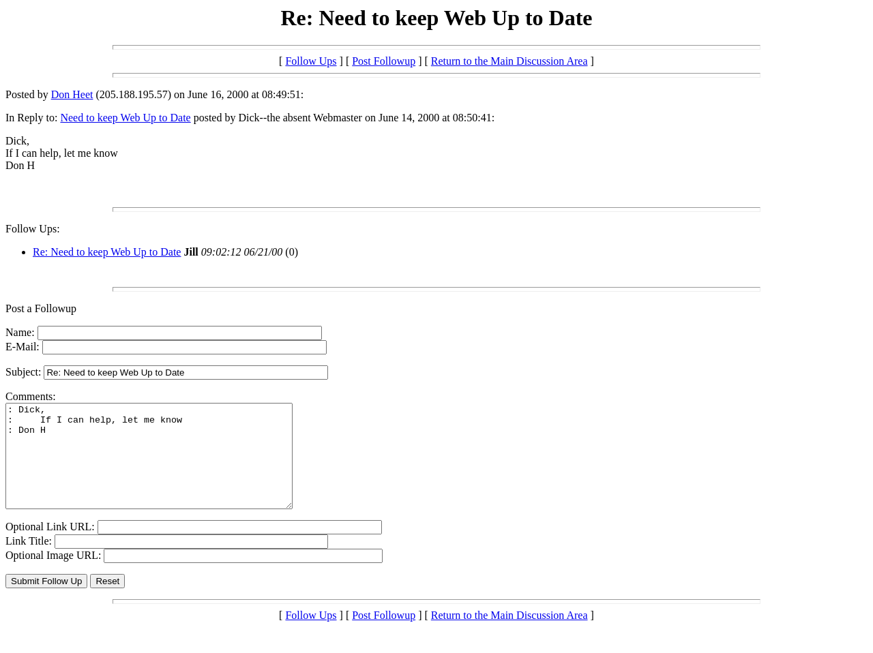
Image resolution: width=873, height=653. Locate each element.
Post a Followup (40, 308)
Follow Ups (310, 61)
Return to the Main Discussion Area (509, 61)
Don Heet (72, 94)
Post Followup (383, 61)
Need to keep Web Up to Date (125, 117)
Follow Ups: (32, 228)
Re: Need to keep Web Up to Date (107, 252)
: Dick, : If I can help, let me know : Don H (166, 466)
